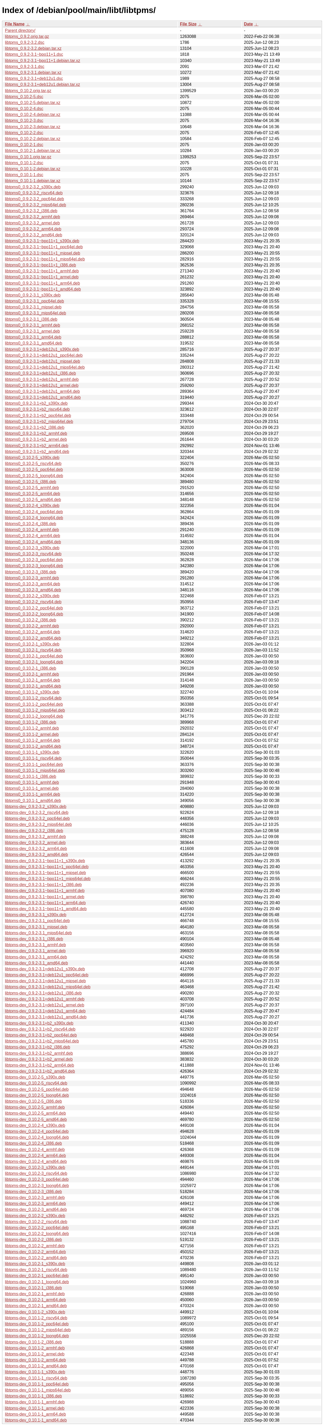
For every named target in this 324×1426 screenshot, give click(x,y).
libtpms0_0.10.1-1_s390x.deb (32, 752)
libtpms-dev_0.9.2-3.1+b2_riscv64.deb (40, 1029)
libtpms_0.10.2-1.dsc (24, 144)
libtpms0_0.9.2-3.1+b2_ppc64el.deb (38, 415)
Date (248, 24)
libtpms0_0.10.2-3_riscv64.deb (33, 554)
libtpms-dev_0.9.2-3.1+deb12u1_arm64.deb (45, 1011)
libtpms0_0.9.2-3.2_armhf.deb (32, 217)
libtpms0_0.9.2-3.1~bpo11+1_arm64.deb (42, 283)
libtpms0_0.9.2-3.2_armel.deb (32, 223)
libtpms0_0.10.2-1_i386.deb (30, 668)
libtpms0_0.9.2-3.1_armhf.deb (32, 325)
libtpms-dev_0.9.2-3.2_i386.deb (34, 830)
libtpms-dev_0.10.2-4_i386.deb (33, 1143)
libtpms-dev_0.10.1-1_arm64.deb (35, 1414)
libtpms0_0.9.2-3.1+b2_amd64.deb (37, 451)
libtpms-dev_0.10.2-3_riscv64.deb (36, 1173)
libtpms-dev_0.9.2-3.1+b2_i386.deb (37, 1047)
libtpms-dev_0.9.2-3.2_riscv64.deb (36, 812)
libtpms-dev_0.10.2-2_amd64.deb (36, 1258)
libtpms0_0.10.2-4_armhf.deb (32, 529)
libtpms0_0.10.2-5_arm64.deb (32, 493)
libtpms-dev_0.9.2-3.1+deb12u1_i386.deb (43, 993)
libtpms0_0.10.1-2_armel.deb (32, 734)
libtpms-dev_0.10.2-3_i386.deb (33, 1191)
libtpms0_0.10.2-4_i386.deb (30, 524)
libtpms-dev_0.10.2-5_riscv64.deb (36, 1083)
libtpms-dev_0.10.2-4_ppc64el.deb (37, 1131)
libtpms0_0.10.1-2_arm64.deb (32, 740)
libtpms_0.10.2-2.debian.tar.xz (32, 138)
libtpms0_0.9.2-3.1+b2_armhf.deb (36, 433)
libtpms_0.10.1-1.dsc (24, 175)
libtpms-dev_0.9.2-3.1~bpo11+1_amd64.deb (46, 909)
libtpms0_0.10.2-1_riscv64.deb (33, 650)
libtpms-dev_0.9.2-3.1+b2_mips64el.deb (42, 1041)
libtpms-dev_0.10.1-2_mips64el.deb (38, 1330)
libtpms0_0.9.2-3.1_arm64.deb (33, 337)
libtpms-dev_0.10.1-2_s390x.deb (35, 1312)
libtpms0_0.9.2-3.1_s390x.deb (32, 295)
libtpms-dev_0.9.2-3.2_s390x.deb (35, 806)
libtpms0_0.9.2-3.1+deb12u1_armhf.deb (42, 379)
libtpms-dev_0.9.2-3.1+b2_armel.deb (39, 1059)
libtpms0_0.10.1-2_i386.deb (30, 722)
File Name (15, 24)
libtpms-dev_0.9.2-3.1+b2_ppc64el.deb (41, 1035)
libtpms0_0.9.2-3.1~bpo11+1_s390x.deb (42, 241)
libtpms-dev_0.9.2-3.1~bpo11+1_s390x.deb (45, 861)
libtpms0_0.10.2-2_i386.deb (30, 620)
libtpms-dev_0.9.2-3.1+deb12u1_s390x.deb (45, 969)
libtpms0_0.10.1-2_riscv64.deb (33, 698)
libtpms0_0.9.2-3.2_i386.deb (31, 211)
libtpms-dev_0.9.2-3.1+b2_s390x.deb (39, 1023)
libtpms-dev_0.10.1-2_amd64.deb (36, 1366)
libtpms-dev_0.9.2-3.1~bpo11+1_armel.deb (44, 897)
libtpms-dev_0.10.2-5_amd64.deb (36, 1119)
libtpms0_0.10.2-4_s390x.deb (32, 505)
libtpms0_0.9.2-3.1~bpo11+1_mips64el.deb (45, 259)
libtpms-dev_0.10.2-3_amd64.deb (36, 1209)
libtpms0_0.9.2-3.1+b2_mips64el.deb (39, 421)
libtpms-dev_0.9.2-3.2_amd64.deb (36, 854)
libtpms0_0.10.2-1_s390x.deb (32, 644)
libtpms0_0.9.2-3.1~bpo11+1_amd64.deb (43, 289)
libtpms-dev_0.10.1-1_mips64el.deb (38, 1390)
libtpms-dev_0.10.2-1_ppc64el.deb (37, 1275)
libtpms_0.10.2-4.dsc (24, 108)
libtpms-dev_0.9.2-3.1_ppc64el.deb (37, 920)
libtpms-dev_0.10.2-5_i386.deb (33, 1101)
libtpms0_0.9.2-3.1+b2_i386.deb (34, 427)
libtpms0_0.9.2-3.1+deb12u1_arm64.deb (42, 391)
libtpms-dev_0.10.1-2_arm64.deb (35, 1360)
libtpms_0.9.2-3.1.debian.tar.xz (33, 72)
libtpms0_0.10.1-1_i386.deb (30, 776)
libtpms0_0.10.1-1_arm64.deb (32, 794)
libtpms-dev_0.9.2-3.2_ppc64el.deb (37, 818)
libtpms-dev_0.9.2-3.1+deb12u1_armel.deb (44, 1005)
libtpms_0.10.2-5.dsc (24, 96)
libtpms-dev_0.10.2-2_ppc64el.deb (37, 1227)
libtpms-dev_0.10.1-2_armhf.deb (35, 1348)
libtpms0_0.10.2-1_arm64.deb (32, 680)
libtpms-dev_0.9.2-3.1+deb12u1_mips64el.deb (48, 987)
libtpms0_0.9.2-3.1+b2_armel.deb (36, 439)
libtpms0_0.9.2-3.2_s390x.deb (32, 187)
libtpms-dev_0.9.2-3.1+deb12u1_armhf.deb (44, 999)
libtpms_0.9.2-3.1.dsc (24, 66)
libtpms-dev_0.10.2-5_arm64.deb (35, 1113)
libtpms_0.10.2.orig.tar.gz (28, 90)
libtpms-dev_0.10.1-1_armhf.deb (35, 1402)
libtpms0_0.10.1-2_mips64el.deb (35, 710)
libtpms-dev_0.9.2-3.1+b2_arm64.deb (39, 1065)
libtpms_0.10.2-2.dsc (24, 133)
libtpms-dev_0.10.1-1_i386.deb (33, 1396)
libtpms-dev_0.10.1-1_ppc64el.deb (37, 1384)
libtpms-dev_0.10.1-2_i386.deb (33, 1342)
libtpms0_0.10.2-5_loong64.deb (34, 476)
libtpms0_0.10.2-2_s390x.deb (32, 596)
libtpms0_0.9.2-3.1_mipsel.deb (33, 307)
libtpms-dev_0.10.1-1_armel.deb (34, 1408)
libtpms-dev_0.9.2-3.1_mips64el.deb (38, 933)
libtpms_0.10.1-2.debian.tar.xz (32, 169)
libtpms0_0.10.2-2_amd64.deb (33, 638)
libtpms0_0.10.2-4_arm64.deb (32, 535)
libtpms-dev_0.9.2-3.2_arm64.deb (36, 848)
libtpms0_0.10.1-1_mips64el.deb (35, 770)
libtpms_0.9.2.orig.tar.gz (27, 36)
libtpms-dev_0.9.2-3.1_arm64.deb (36, 957)
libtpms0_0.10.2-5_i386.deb (30, 481)
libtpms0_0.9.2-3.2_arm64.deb (33, 229)
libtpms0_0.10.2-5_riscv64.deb (33, 463)
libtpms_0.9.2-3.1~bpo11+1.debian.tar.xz (42, 60)
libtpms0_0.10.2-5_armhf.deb (32, 487)
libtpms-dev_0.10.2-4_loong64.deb (37, 1137)
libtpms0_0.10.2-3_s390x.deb (32, 548)
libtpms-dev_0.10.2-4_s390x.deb (35, 1125)
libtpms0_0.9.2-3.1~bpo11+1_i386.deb (40, 265)
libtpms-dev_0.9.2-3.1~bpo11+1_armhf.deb (45, 890)
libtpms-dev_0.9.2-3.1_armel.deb (35, 951)
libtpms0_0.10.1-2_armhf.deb (32, 728)
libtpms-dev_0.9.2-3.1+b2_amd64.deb (40, 1071)
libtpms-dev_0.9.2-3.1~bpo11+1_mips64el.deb (48, 878)
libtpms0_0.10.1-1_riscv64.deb (33, 758)
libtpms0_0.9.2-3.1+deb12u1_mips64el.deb (45, 367)
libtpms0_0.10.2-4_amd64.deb (33, 542)
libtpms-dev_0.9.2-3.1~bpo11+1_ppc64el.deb (46, 867)
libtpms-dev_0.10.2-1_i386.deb (33, 1288)
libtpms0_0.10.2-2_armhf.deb (32, 626)
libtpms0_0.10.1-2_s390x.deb (32, 692)
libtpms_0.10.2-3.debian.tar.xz (32, 127)
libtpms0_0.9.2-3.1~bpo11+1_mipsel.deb (42, 253)
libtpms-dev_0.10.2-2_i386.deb (33, 1239)
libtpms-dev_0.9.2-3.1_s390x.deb (35, 915)
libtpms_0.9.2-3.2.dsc (24, 42)
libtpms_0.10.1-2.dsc (24, 163)
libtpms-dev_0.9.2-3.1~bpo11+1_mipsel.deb (45, 872)
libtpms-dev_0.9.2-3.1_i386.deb (34, 939)
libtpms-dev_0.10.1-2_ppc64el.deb (37, 1324)
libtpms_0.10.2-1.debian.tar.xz (32, 150)
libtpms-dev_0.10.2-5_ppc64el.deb (37, 1089)
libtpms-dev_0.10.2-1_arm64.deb (35, 1300)
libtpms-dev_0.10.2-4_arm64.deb (35, 1155)
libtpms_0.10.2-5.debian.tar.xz (32, 102)
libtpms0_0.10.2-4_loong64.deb (34, 518)
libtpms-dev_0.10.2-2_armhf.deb (35, 1246)
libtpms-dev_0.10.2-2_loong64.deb (37, 1233)
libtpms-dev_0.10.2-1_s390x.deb (35, 1264)
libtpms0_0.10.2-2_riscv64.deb (33, 602)
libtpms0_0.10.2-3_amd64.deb (33, 590)
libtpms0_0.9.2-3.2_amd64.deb (33, 235)
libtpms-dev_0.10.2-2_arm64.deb (35, 1252)
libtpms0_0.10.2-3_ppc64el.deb (34, 560)
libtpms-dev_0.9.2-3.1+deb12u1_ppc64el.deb (46, 975)
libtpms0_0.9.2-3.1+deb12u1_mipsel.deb (42, 361)
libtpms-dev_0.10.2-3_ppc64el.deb (37, 1179)
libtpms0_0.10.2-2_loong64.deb (34, 614)
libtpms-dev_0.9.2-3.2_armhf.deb (35, 836)
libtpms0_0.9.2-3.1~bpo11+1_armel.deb (42, 277)
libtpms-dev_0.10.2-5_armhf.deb (35, 1107)
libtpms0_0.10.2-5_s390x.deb (32, 457)
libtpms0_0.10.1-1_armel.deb (32, 788)
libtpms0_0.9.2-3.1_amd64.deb (33, 343)
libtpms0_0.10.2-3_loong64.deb (34, 566)
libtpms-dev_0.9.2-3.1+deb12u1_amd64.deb (45, 1017)
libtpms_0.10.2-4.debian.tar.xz (32, 114)
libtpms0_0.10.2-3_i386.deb (30, 572)
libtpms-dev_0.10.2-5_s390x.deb (35, 1077)
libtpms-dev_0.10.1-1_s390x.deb (35, 1372)
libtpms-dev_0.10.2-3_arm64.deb (35, 1203)
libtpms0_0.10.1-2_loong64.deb (34, 716)
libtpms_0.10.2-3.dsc (24, 120)
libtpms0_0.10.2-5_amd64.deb (33, 499)
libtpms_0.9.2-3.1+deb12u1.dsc (34, 78)
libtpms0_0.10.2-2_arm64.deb (32, 632)
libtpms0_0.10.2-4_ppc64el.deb (34, 512)
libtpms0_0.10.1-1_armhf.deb (32, 782)
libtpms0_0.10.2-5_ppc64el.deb (34, 469)
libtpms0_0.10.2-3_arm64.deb (32, 584)
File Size (188, 24)
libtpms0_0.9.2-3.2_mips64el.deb (35, 205)
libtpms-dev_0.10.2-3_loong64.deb (37, 1185)
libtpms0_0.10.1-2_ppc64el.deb (34, 704)
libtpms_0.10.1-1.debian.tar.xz (32, 181)
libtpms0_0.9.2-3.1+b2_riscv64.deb (37, 409)
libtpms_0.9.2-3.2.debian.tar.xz (33, 48)
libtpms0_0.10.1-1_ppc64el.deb (34, 764)
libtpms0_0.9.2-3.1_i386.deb (31, 319)
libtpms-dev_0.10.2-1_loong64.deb (37, 1282)
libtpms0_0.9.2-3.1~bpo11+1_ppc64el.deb (44, 247)
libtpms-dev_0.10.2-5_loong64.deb (37, 1095)
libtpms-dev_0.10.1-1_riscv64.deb (36, 1378)
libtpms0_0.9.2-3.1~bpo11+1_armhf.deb (42, 271)
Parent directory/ (20, 30)
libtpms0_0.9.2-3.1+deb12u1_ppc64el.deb (43, 355)
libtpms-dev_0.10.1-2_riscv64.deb (36, 1318)
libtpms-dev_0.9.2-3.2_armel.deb (35, 842)
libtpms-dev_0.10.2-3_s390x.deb (35, 1167)
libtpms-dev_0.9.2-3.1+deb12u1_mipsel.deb (45, 981)
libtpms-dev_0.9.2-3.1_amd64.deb (36, 963)
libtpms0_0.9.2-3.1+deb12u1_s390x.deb (42, 349)
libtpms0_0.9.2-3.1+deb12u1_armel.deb (41, 385)
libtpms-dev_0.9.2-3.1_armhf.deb (35, 945)
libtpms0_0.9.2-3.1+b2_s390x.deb (36, 403)
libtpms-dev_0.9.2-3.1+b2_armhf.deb (39, 1053)
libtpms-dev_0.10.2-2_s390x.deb (35, 1216)
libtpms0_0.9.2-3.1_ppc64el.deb (34, 301)
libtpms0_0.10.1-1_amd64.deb (33, 800)
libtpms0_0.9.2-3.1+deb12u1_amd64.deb (43, 397)
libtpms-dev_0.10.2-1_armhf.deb (35, 1294)
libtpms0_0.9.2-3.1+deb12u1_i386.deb (40, 373)
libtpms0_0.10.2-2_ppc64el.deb (34, 608)
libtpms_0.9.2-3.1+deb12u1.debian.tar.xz (42, 84)
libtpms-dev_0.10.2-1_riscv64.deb (36, 1269)
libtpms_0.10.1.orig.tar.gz (28, 157)
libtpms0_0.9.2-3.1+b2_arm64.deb (36, 445)
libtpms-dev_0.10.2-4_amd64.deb (36, 1161)
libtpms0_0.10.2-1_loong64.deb (34, 662)
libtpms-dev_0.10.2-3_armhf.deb (35, 1197)
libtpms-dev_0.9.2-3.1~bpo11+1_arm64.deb (45, 903)
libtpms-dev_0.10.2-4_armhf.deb (35, 1149)
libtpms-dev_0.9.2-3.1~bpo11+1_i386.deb (43, 884)
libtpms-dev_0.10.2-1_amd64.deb (36, 1306)
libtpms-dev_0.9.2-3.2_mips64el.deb (38, 824)
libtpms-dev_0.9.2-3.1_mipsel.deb (36, 927)
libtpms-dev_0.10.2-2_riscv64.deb (36, 1221)
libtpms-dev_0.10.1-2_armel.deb (34, 1354)
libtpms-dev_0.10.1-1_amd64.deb (36, 1420)
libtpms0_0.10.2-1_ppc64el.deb (34, 656)
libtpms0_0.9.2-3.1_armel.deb (32, 331)
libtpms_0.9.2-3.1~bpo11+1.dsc (34, 54)
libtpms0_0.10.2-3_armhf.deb (32, 578)
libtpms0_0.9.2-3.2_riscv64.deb (34, 193)
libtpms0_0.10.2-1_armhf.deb (32, 674)
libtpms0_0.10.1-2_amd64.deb (33, 746)
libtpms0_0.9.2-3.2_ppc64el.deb (34, 199)
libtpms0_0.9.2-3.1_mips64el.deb (35, 313)
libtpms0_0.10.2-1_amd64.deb (33, 686)
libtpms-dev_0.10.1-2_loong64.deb (37, 1336)
